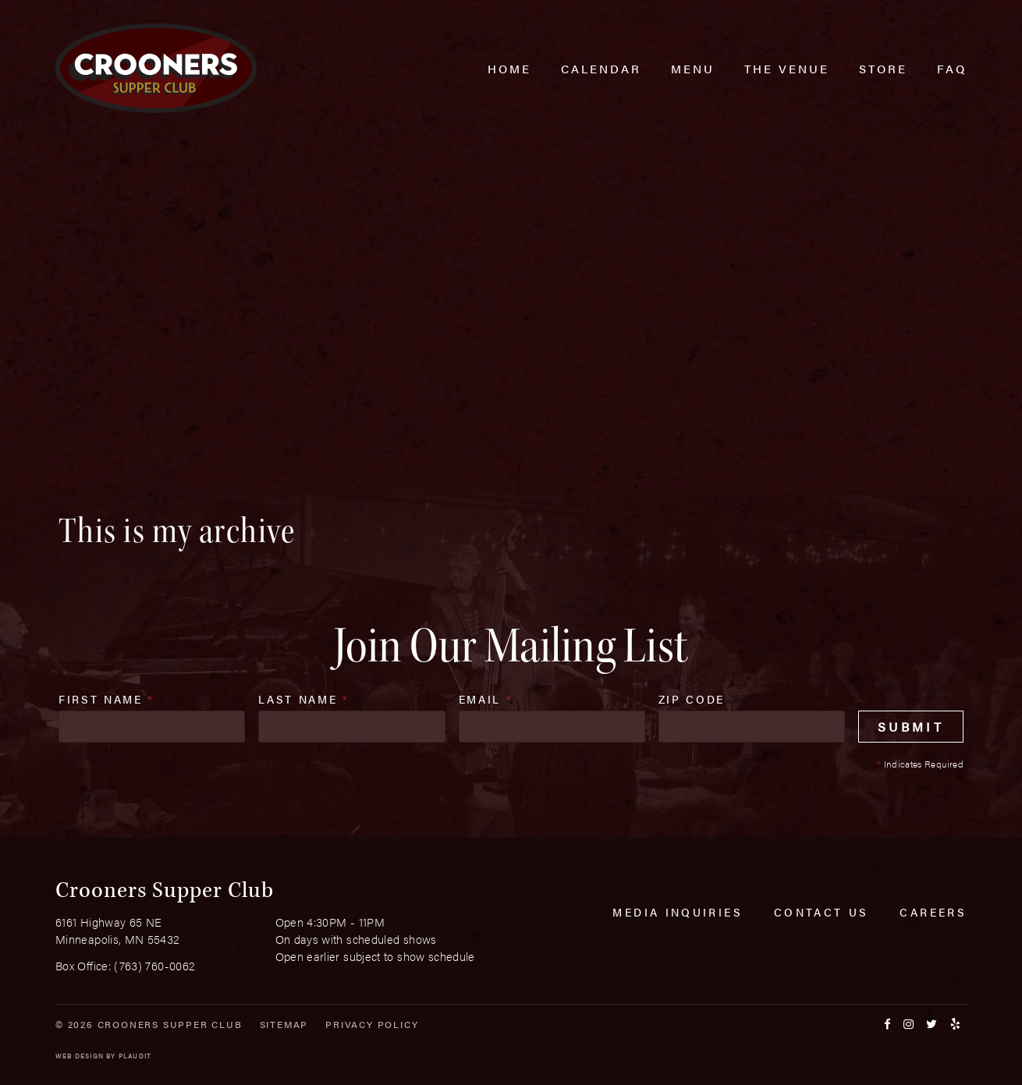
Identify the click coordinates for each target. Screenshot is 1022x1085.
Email (486, 699)
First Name (106, 699)
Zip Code (691, 699)
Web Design (79, 1055)
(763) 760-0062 (154, 965)
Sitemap (284, 1024)
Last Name (303, 699)
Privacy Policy (371, 1024)
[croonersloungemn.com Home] (156, 68)
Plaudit (135, 1055)
